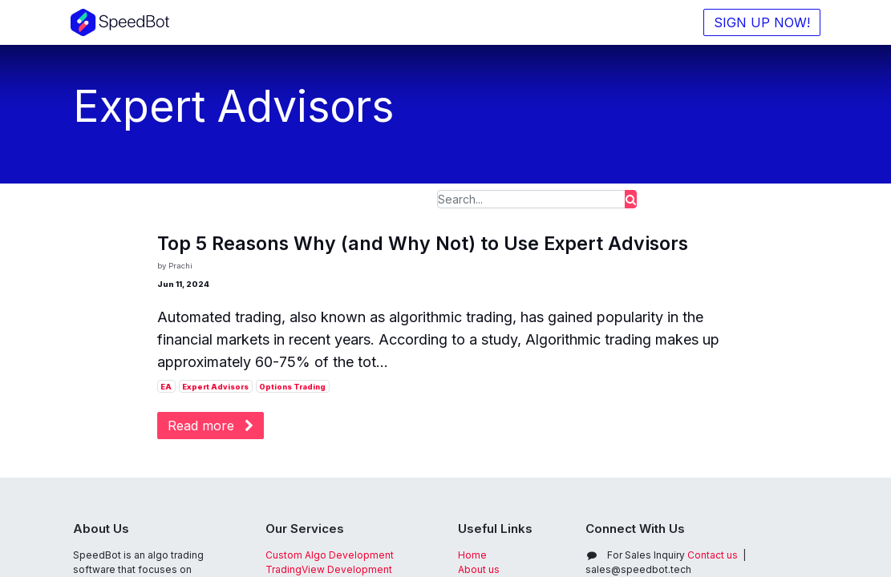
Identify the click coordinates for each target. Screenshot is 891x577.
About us (479, 569)
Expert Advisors (215, 386)
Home (472, 555)
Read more (210, 426)
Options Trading (292, 386)
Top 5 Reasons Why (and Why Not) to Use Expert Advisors (422, 244)
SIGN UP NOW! (760, 22)
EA (166, 386)
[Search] (631, 199)
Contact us (672, 555)
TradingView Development (328, 569)
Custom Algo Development (329, 555)
